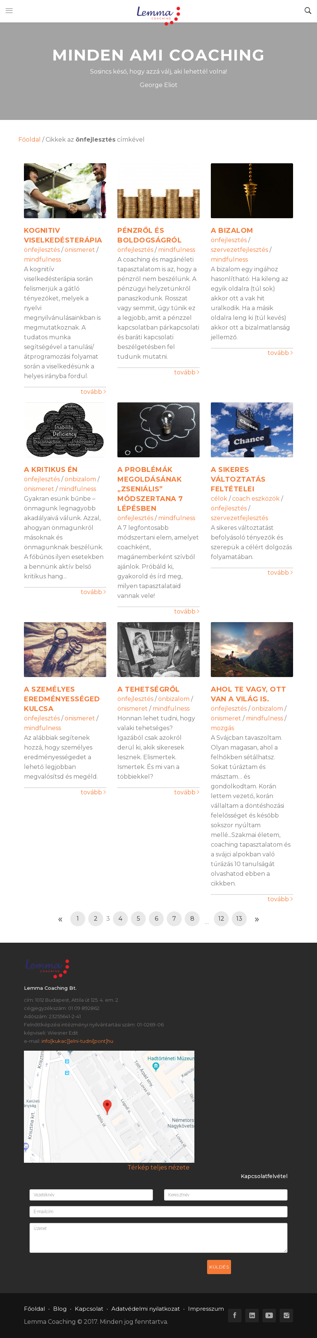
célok (219, 498)
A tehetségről (148, 689)
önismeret (80, 249)
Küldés (219, 1267)
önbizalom (80, 479)
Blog (60, 1308)
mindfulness (42, 259)
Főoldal (29, 139)
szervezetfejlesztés (239, 249)
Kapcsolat (89, 1308)
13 (239, 918)
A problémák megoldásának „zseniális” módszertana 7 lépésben (150, 489)
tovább (93, 391)
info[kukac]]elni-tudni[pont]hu (77, 1041)
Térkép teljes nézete (158, 1167)
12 (221, 918)
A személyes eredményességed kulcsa (62, 699)
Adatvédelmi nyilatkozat (145, 1308)
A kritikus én (51, 470)
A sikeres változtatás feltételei (238, 479)
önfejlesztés (42, 249)
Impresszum (206, 1308)
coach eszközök (256, 498)
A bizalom (232, 230)
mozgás (222, 728)
